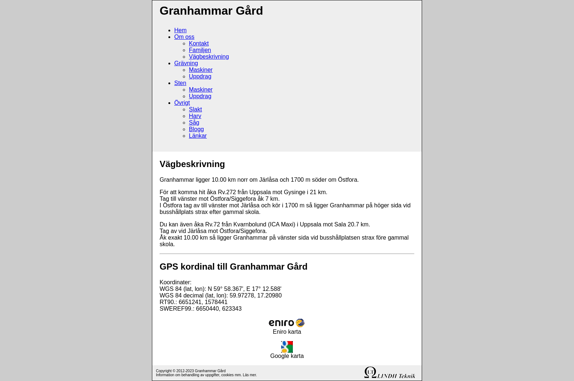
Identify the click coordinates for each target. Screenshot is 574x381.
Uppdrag (200, 76)
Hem (180, 30)
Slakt (195, 109)
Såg (194, 122)
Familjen (200, 50)
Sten (180, 83)
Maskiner (201, 70)
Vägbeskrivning (209, 56)
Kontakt (199, 43)
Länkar (198, 136)
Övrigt (182, 103)
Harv (195, 116)
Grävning (186, 63)
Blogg (196, 129)
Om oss (184, 37)
